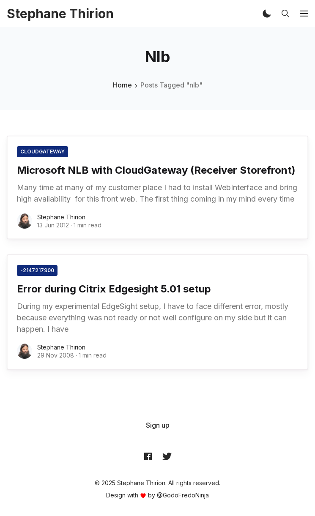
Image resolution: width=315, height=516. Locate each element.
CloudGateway (42, 151)
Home (122, 85)
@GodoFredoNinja (183, 495)
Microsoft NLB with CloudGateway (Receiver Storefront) (156, 170)
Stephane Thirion (61, 217)
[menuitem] (157, 425)
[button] (266, 13)
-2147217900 (37, 270)
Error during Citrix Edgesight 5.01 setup (114, 289)
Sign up (158, 425)
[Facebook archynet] (148, 456)
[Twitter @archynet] (167, 456)
